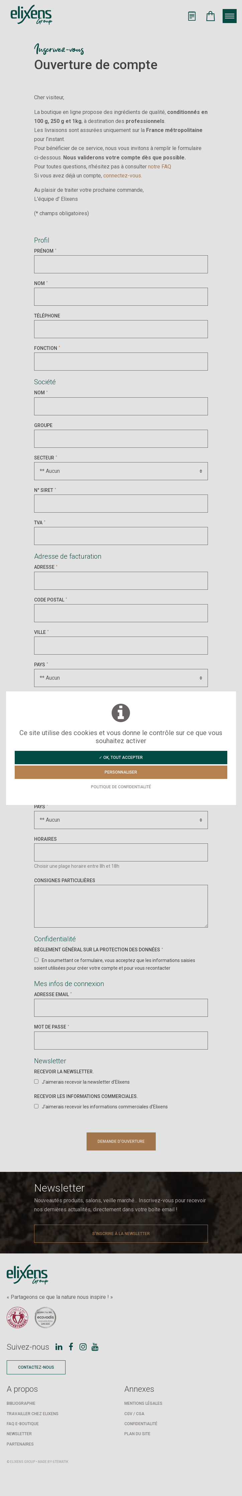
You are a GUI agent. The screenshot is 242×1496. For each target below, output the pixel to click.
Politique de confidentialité (121, 787)
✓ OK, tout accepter (121, 757)
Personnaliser (121, 772)
